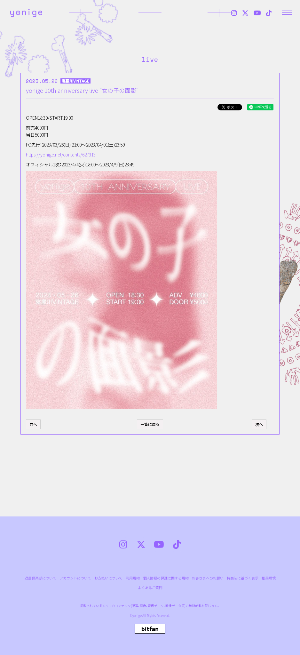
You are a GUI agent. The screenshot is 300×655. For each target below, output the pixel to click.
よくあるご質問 (150, 587)
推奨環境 (269, 578)
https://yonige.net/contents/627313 (61, 154)
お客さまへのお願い (208, 578)
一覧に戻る (150, 424)
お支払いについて (108, 578)
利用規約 (133, 578)
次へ (259, 424)
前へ (33, 424)
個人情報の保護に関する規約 (166, 578)
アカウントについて (75, 578)
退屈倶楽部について (40, 578)
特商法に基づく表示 (242, 578)
